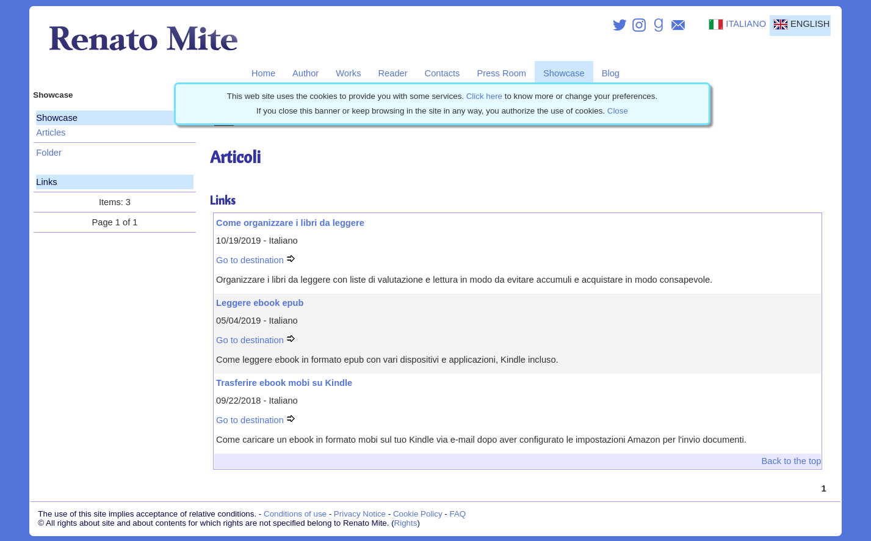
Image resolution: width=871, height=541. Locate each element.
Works (348, 73)
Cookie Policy (418, 513)
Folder (49, 153)
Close (617, 110)
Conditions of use (295, 513)
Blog (611, 73)
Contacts (442, 73)
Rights (405, 523)
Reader (393, 73)
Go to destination (255, 260)
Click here (484, 96)
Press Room (501, 73)
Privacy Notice (360, 513)
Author (305, 73)
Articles (50, 132)
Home (263, 73)
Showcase (564, 73)
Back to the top (792, 461)
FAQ (458, 513)
